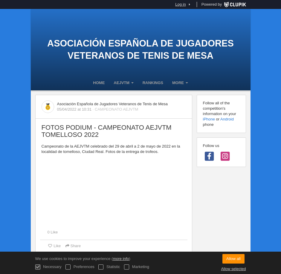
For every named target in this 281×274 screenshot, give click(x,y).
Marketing (136, 267)
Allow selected (233, 269)
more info (121, 258)
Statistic (109, 267)
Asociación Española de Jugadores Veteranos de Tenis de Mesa (140, 49)
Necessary (48, 267)
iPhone (209, 119)
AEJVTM (123, 83)
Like (54, 246)
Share (73, 246)
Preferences (79, 267)
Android (227, 119)
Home (99, 83)
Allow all (233, 258)
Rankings (153, 83)
